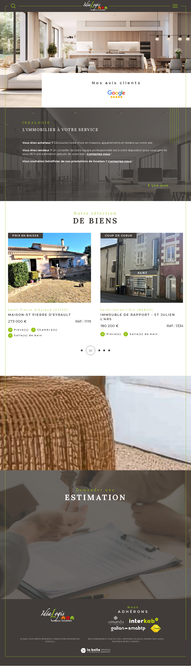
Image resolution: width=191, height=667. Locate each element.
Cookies (134, 643)
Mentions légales (132, 640)
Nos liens (158, 640)
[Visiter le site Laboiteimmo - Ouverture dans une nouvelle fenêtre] (95, 655)
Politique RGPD (120, 642)
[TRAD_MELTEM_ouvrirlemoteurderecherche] (13, 6)
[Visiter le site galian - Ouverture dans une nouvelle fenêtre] (128, 629)
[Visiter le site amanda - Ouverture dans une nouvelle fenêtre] (116, 621)
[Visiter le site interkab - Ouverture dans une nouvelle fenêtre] (143, 621)
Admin (147, 640)
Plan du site (114, 640)
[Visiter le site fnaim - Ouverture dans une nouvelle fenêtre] (156, 629)
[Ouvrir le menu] (175, 6)
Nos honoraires (97, 640)
